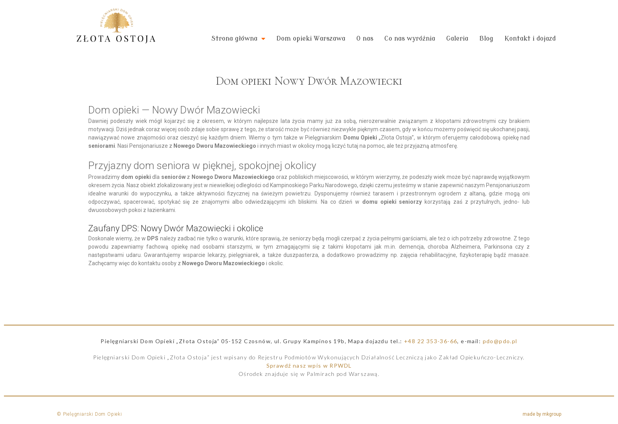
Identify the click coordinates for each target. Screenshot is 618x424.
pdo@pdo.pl (500, 341)
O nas (364, 38)
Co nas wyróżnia (409, 38)
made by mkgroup (542, 414)
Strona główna (238, 39)
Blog (486, 38)
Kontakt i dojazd (530, 38)
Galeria (457, 38)
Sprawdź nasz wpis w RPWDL (309, 365)
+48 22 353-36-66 (430, 341)
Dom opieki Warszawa (310, 38)
